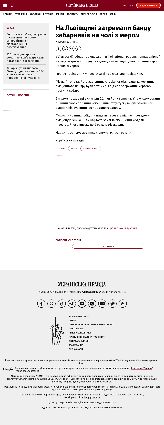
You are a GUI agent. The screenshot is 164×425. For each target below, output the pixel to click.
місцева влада (91, 148)
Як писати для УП (79, 341)
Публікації (21, 14)
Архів (113, 14)
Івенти (60, 14)
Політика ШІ (76, 328)
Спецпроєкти (89, 14)
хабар (61, 148)
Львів (74, 148)
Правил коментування (122, 228)
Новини (7, 14)
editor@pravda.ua (91, 397)
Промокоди (76, 349)
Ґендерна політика (80, 333)
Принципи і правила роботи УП (87, 337)
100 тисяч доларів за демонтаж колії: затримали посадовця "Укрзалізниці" (25, 58)
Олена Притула (135, 394)
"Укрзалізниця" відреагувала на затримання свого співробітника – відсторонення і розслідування (26, 41)
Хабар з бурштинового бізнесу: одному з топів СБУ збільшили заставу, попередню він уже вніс (25, 73)
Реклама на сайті (79, 316)
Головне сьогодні (68, 240)
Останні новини (18, 95)
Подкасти (72, 14)
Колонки (35, 14)
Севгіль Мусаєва (93, 394)
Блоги (103, 14)
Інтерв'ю (48, 14)
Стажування (76, 345)
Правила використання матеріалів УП (91, 324)
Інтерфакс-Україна (141, 368)
